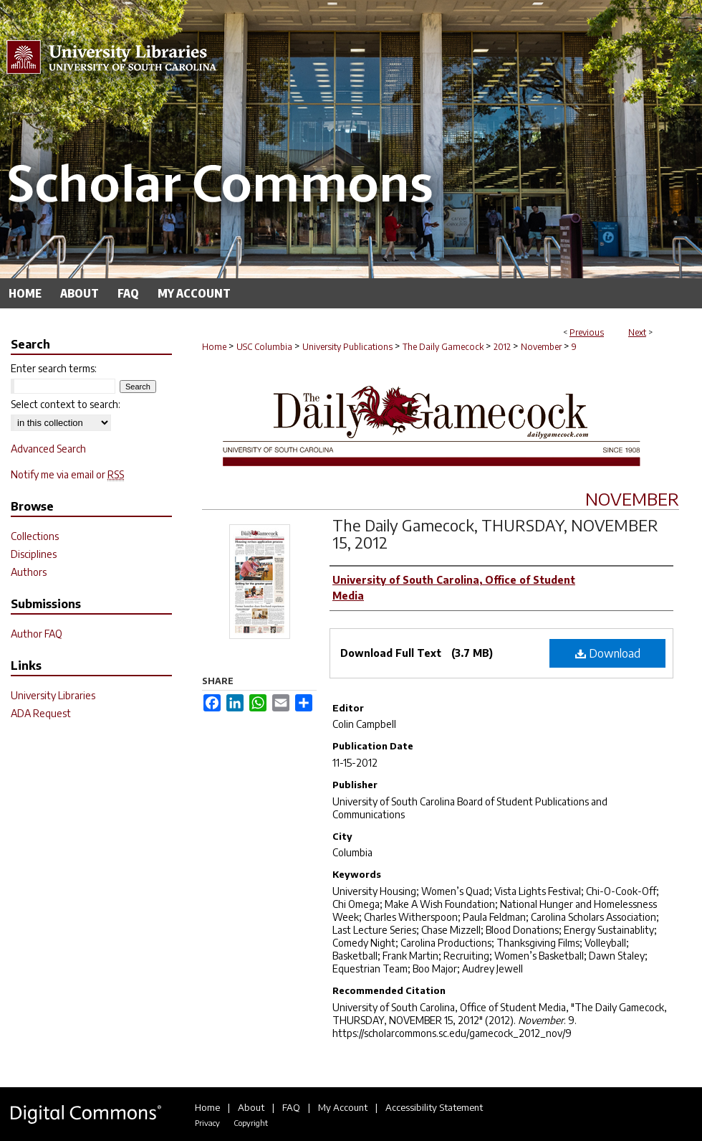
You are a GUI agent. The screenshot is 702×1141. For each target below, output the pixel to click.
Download (607, 653)
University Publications (347, 346)
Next (637, 332)
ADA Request (41, 713)
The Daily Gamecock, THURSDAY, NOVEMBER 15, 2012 (495, 533)
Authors (29, 572)
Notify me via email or (67, 474)
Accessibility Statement (434, 1107)
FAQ (291, 1107)
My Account (342, 1107)
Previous (586, 332)
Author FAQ (36, 634)
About (251, 1107)
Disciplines (34, 554)
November (541, 346)
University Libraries (53, 695)
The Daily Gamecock (443, 346)
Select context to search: (65, 404)
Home (214, 346)
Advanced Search (48, 448)
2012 (502, 346)
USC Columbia (264, 346)
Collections (35, 536)
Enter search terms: (54, 368)
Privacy (207, 1122)
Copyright (251, 1122)
